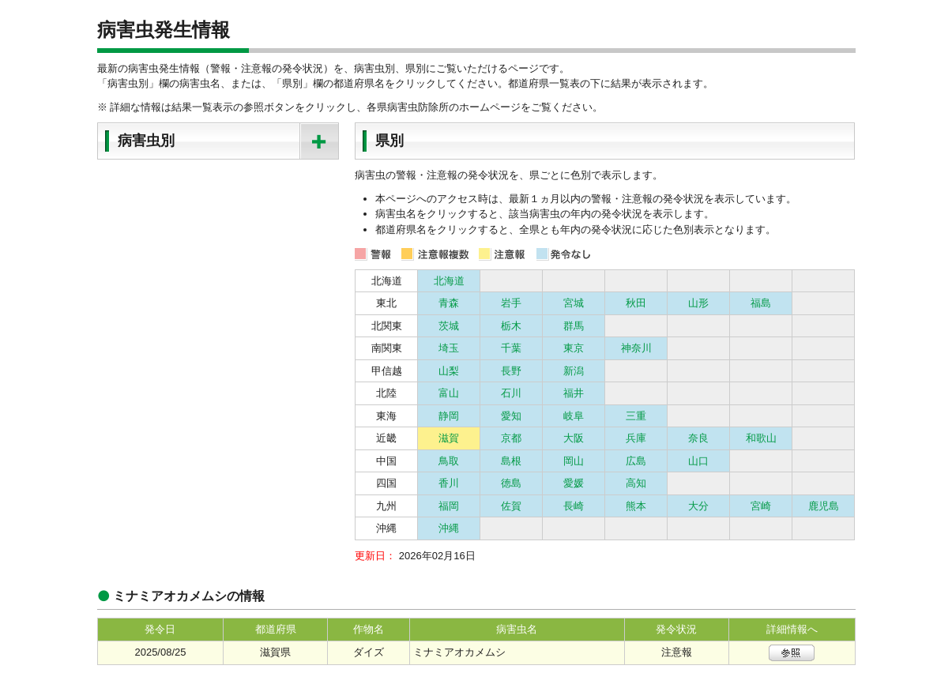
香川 (448, 483)
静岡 (448, 416)
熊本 (636, 506)
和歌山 (761, 438)
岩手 (511, 303)
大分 (698, 506)
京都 (511, 438)
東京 (573, 348)
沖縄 (448, 528)
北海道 (449, 281)
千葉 (511, 348)
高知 (636, 483)
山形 (698, 303)
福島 (761, 303)
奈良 (698, 438)
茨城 (448, 326)
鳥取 (448, 461)
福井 (573, 393)
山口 (698, 461)
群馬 (573, 326)
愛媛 (573, 483)
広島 (636, 461)
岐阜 (573, 416)
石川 (511, 393)
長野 (511, 371)
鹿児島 (823, 506)
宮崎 (761, 506)
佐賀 (511, 506)
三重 (636, 416)
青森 (448, 303)
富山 (448, 393)
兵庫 (636, 438)
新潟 (573, 371)
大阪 (573, 438)
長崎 (573, 506)
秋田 (636, 303)
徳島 (511, 483)
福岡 (448, 506)
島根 (511, 461)
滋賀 (448, 438)
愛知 (511, 416)
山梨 (448, 371)
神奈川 (636, 348)
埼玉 (448, 348)
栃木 (511, 326)
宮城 (573, 303)
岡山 (573, 461)
